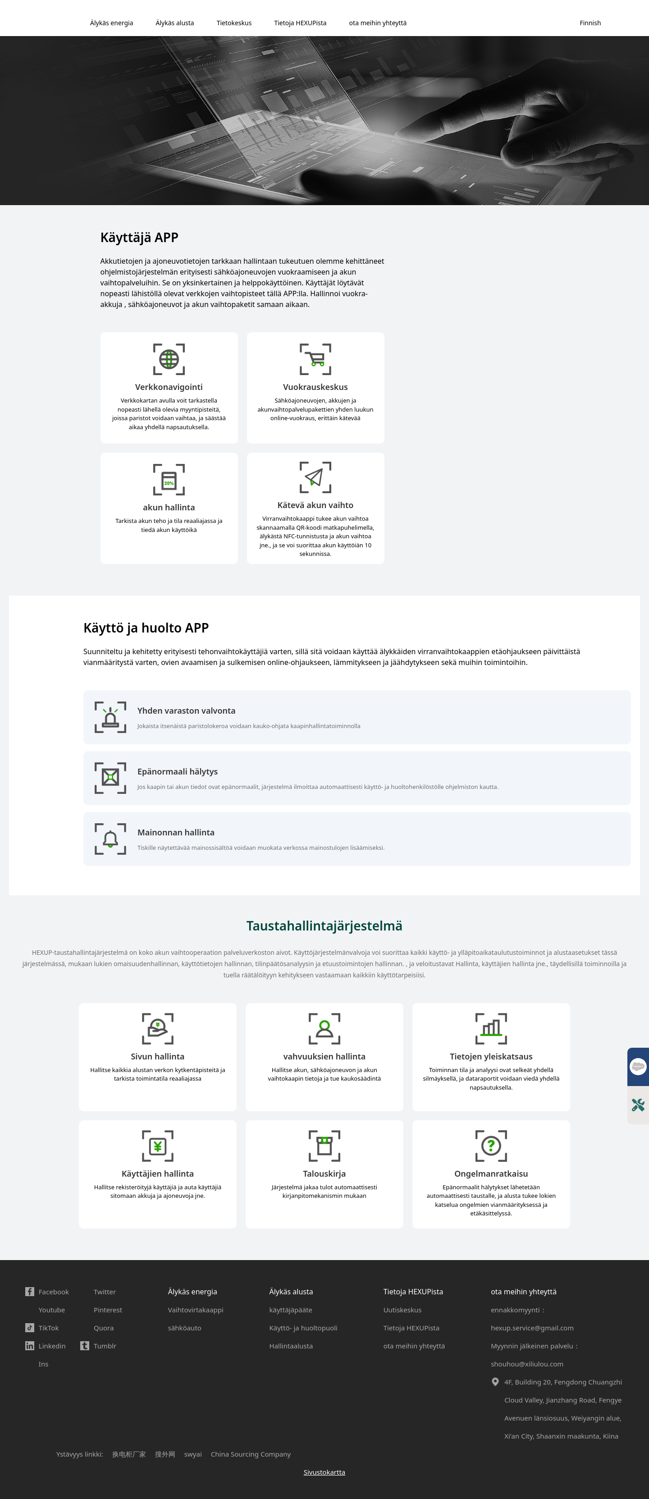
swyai (193, 1453)
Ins (44, 1363)
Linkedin (52, 1345)
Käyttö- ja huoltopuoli (304, 1327)
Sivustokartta (325, 1471)
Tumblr (105, 1345)
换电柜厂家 (129, 1453)
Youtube (52, 1309)
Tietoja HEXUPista (300, 22)
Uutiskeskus (403, 1309)
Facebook (54, 1291)
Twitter (105, 1291)
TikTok (49, 1327)
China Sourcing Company (251, 1453)
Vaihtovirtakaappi (196, 1309)
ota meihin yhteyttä (378, 22)
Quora (104, 1327)
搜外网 (165, 1453)
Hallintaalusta (291, 1345)
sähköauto (184, 1327)
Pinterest (108, 1309)
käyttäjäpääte (291, 1309)
